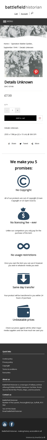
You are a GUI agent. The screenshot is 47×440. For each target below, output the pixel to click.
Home (6, 43)
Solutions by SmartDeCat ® (35, 437)
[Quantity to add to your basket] (12, 110)
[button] (19, 21)
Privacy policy (8, 362)
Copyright (6, 366)
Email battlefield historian (12, 411)
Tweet (23, 143)
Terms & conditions (10, 369)
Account (24, 14)
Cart (16, 14)
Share (12, 143)
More (35, 143)
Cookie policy (8, 359)
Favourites (7, 372)
